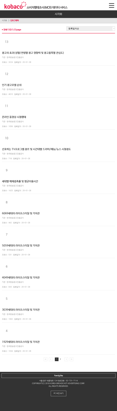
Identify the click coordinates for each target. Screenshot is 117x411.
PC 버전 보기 (59, 393)
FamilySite (58, 376)
